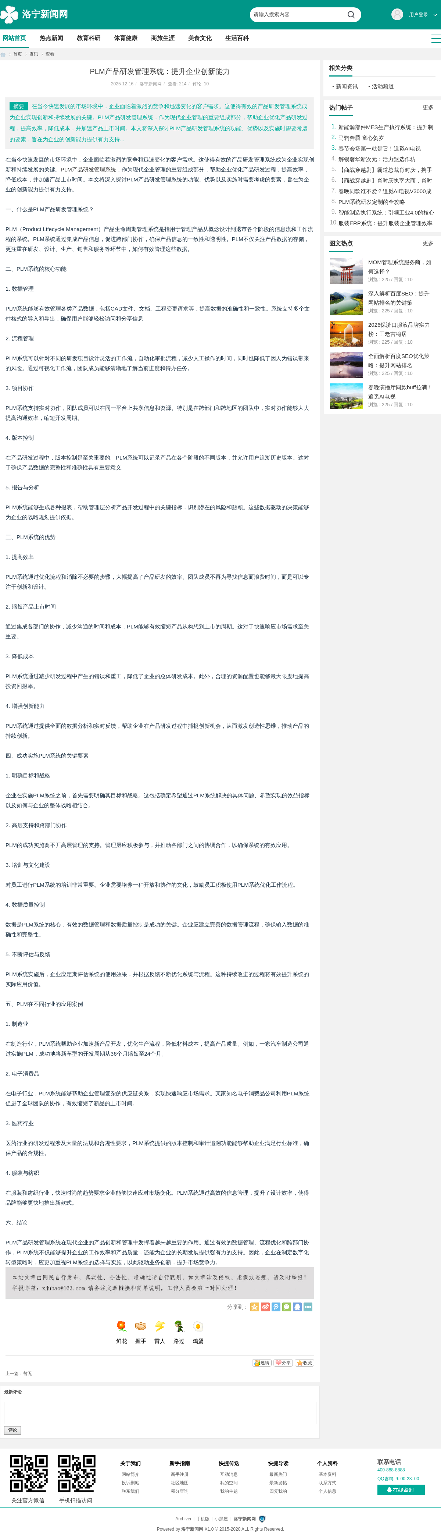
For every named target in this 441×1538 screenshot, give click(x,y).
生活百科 (237, 38)
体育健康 (125, 38)
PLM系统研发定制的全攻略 (371, 202)
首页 (3, 54)
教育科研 (88, 38)
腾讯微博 (276, 1307)
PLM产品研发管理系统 (88, 169)
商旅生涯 (163, 38)
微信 (286, 1307)
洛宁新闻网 (45, 14)
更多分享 (308, 1307)
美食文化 (200, 38)
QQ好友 (297, 1307)
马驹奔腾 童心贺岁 (361, 138)
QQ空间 (254, 1307)
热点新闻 (51, 38)
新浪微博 (265, 1307)
